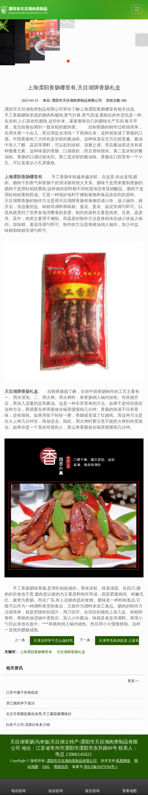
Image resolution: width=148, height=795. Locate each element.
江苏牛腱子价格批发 (22, 692)
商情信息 (61, 767)
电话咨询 (18, 786)
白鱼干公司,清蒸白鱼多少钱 (28, 725)
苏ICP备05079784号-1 (101, 767)
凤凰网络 (123, 761)
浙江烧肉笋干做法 (20, 703)
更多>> (133, 681)
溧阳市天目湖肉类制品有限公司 (72, 761)
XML (46, 767)
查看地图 (129, 786)
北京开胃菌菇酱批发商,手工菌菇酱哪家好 (38, 714)
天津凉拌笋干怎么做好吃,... (55, 641)
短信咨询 (55, 786)
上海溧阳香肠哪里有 (36, 652)
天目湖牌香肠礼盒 (71, 652)
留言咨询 (92, 786)
